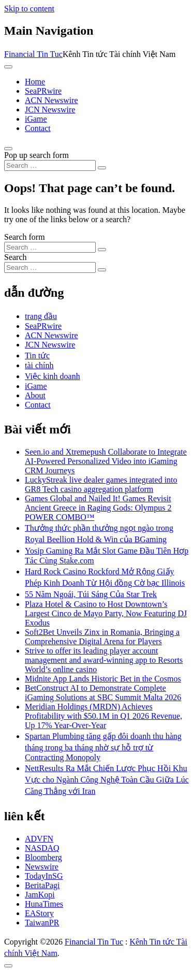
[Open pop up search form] (8, 148)
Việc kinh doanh (52, 376)
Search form (24, 237)
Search (15, 257)
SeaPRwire (43, 90)
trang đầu (41, 316)
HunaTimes (44, 904)
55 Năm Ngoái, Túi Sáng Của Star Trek (91, 594)
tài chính (39, 365)
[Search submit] (102, 167)
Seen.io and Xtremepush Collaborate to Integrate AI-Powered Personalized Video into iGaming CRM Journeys (106, 461)
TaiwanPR (42, 922)
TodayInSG (44, 876)
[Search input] (50, 165)
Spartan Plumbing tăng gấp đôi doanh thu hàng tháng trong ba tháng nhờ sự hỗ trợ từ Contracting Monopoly (103, 747)
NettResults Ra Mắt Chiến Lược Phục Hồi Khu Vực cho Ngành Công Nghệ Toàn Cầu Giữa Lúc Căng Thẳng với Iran (107, 779)
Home (35, 81)
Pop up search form (36, 155)
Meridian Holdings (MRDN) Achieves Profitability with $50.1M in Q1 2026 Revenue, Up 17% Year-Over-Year (103, 716)
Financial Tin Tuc (33, 54)
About (35, 395)
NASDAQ (42, 848)
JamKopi (40, 894)
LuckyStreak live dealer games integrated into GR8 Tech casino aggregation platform (101, 484)
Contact (38, 128)
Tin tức (37, 355)
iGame (36, 118)
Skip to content (29, 8)
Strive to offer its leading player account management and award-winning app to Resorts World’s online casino (104, 660)
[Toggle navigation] (8, 66)
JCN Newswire (50, 109)
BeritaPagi (42, 885)
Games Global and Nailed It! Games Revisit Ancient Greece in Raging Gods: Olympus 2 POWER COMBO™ (98, 507)
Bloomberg (43, 857)
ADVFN (39, 838)
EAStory (39, 913)
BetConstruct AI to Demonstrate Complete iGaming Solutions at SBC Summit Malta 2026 (103, 693)
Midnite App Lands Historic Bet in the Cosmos (103, 678)
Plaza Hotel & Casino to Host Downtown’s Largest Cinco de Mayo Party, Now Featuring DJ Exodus (106, 613)
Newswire (41, 866)
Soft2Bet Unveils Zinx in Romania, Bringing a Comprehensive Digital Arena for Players (102, 637)
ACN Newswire (51, 100)
